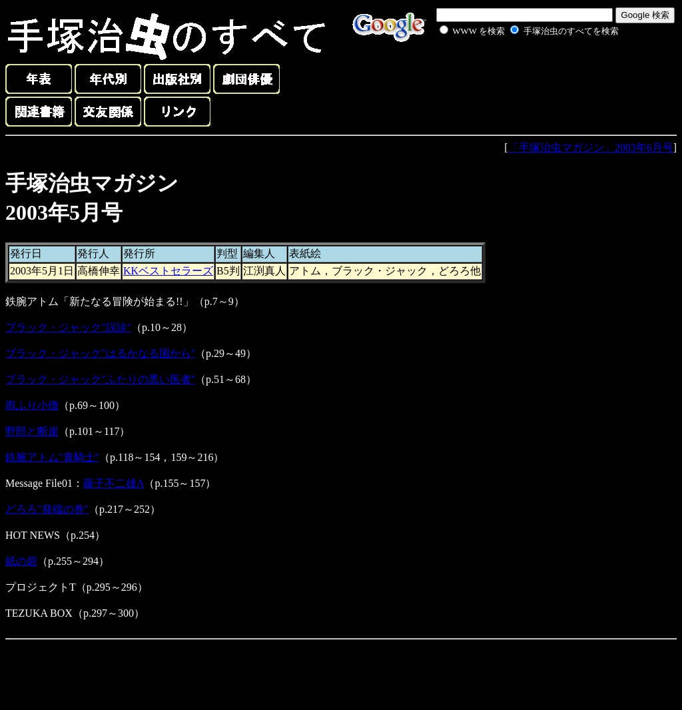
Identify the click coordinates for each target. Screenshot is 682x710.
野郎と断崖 (32, 431)
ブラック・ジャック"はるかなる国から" (100, 353)
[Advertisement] (514, 69)
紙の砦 (21, 561)
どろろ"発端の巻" (47, 509)
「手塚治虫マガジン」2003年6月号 (590, 147)
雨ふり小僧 (32, 405)
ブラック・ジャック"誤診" (68, 327)
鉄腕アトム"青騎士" (52, 457)
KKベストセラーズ (168, 270)
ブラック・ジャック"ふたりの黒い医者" (100, 379)
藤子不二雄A (114, 483)
